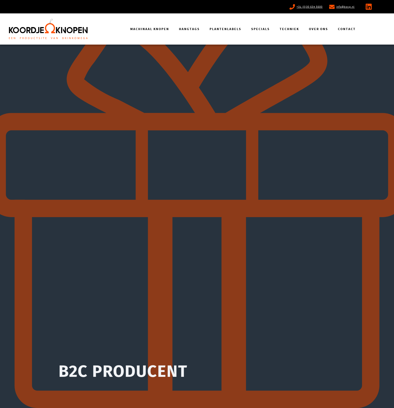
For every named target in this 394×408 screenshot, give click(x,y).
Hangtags (189, 29)
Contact (347, 29)
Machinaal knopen (149, 29)
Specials (260, 29)
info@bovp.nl (345, 6)
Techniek (289, 29)
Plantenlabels (225, 29)
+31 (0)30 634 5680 (310, 6)
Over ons (318, 29)
